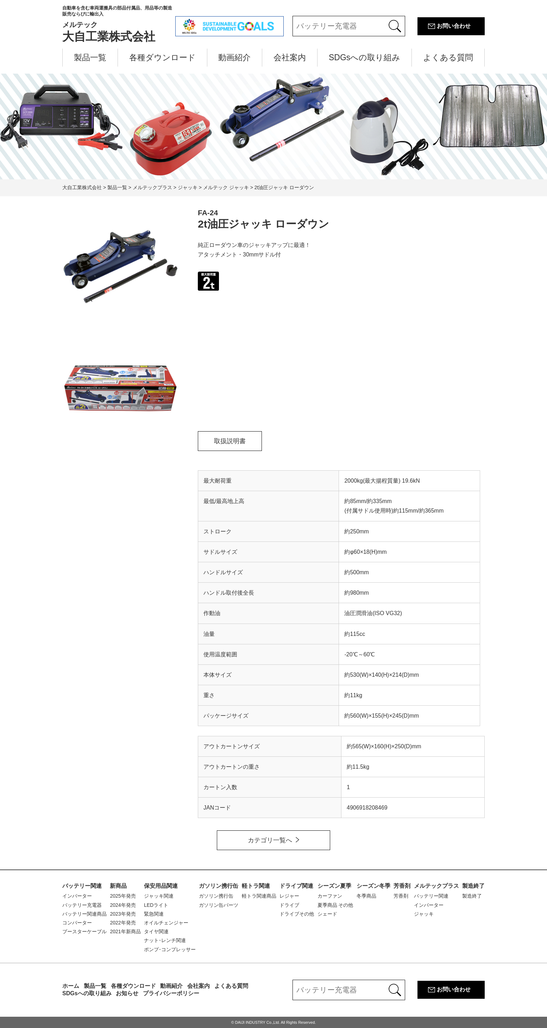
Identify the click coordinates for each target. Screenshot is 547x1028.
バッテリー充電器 (82, 905)
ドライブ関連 (296, 886)
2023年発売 (123, 914)
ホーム (70, 986)
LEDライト (156, 905)
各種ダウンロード (162, 57)
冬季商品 (366, 896)
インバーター (77, 896)
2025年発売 (123, 896)
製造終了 (473, 886)
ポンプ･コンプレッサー (170, 949)
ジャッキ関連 (159, 896)
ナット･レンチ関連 (165, 940)
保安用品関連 (161, 886)
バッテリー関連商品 (84, 914)
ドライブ (289, 905)
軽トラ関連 (256, 886)
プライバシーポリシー (171, 993)
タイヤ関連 (156, 931)
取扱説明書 (230, 441)
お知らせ (127, 993)
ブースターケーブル (84, 931)
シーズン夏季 (334, 886)
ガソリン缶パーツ (218, 905)
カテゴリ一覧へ (270, 840)
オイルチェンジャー (166, 922)
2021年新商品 (125, 931)
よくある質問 (448, 57)
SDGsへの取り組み (364, 57)
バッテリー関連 (82, 886)
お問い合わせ (454, 26)
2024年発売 (123, 905)
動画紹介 (234, 57)
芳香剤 (402, 886)
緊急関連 (154, 914)
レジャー (289, 896)
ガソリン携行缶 (218, 886)
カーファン (329, 896)
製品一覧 (90, 57)
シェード (327, 914)
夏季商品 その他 (335, 905)
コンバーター (77, 922)
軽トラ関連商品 (259, 896)
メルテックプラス (436, 886)
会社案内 (290, 57)
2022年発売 (123, 922)
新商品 (118, 886)
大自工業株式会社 (118, 24)
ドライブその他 (296, 914)
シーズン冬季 (373, 886)
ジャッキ (424, 914)
